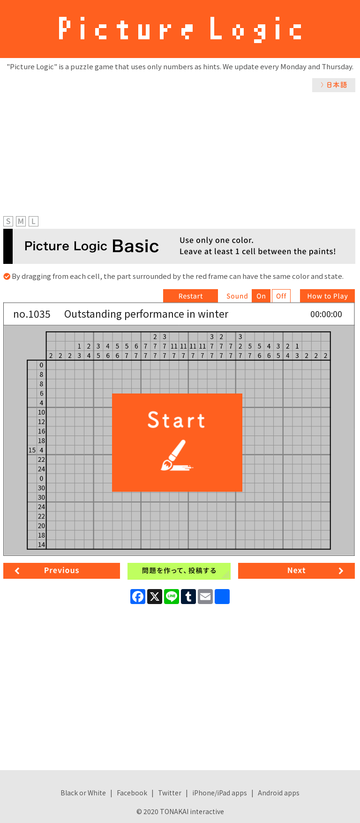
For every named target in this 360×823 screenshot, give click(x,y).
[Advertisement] (180, 162)
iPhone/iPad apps (219, 792)
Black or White (83, 792)
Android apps (279, 792)
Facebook (132, 792)
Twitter (169, 792)
